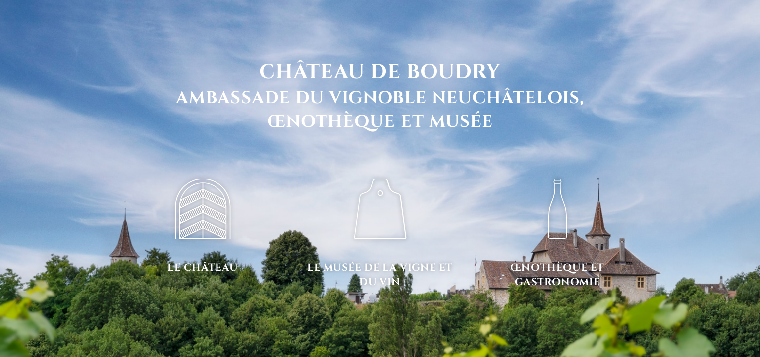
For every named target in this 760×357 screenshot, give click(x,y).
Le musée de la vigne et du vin (380, 275)
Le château (202, 268)
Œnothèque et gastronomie (557, 275)
